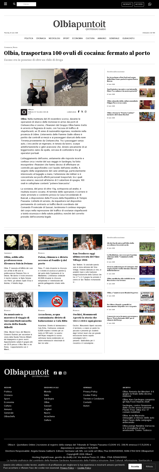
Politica (28, 38)
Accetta (135, 466)
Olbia (46, 402)
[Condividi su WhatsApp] (149, 4)
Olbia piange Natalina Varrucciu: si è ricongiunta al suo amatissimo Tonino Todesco (139, 428)
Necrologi (54, 38)
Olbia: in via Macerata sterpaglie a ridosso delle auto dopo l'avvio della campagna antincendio (138, 419)
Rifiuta (149, 466)
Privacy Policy (90, 391)
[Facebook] (55, 373)
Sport (66, 38)
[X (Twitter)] (60, 373)
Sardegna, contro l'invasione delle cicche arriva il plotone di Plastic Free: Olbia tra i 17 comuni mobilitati (138, 409)
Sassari (47, 406)
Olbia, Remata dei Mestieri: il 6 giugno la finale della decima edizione (138, 394)
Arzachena (49, 416)
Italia (46, 395)
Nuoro (47, 413)
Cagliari (48, 409)
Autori (86, 406)
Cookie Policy (90, 395)
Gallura (47, 420)
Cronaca (41, 38)
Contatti (87, 402)
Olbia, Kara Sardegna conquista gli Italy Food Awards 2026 (139, 400)
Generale (114, 38)
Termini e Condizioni (93, 398)
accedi (138, 4)
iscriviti (127, 4)
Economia (77, 38)
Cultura (90, 38)
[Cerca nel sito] (26, 4)
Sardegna (49, 398)
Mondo (47, 391)
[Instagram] (65, 373)
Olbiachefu (128, 38)
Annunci (102, 38)
